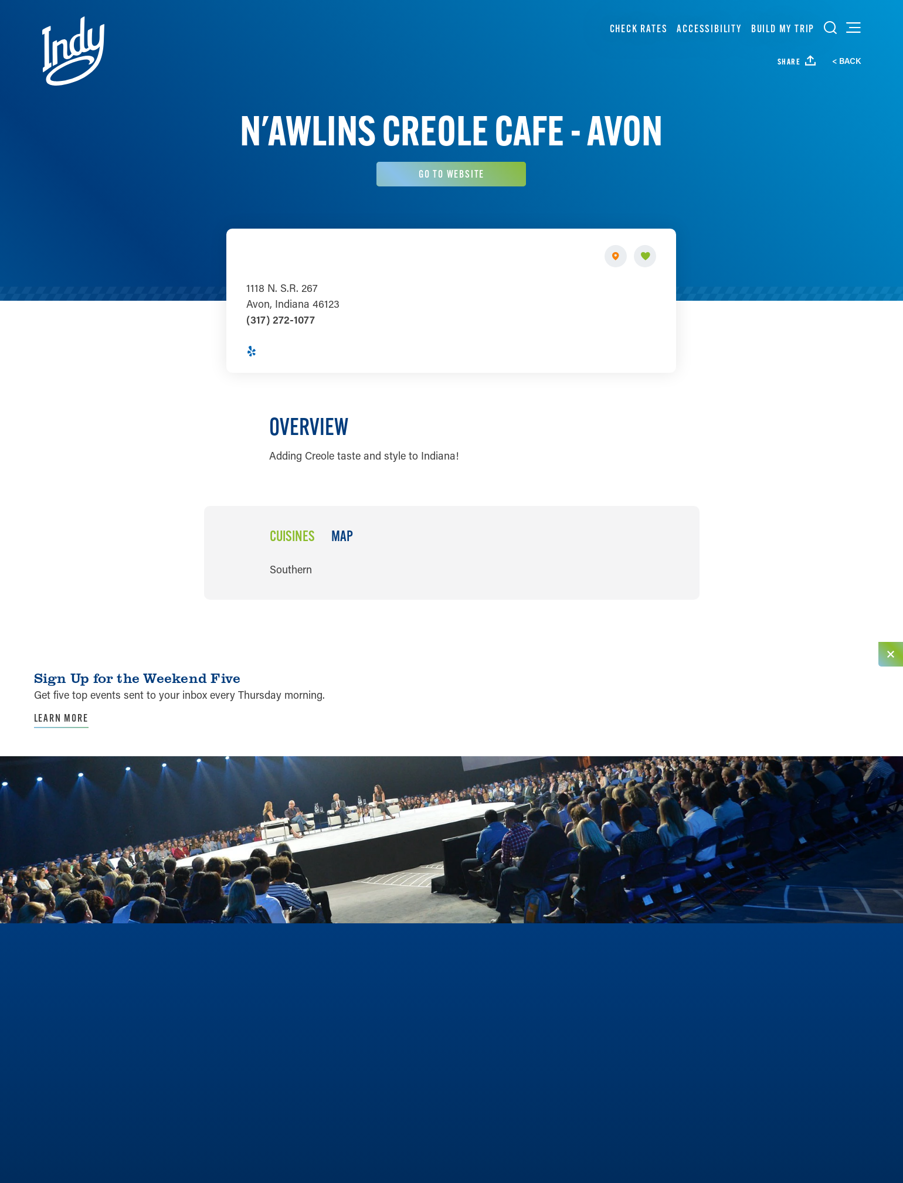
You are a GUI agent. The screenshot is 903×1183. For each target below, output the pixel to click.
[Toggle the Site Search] (830, 27)
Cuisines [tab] (291, 537)
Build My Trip (782, 28)
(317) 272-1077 (280, 320)
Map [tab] (341, 537)
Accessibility (709, 28)
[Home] (73, 51)
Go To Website (451, 174)
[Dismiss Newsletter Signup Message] (890, 654)
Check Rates (639, 28)
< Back (846, 61)
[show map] (616, 256)
